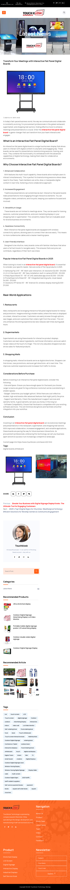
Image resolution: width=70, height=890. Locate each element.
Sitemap (48, 887)
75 (32, 755)
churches (8, 792)
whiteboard (8, 751)
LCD (24, 714)
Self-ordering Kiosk (11, 729)
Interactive (33, 722)
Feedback (40, 840)
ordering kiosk (28, 740)
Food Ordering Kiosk (27, 748)
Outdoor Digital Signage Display (25, 648)
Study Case (40, 821)
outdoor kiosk (25, 744)
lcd (6, 714)
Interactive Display (10, 868)
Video (38, 833)
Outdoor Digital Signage (12, 740)
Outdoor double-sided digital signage (24, 638)
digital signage (22, 718)
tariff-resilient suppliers (12, 781)
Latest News (38, 39)
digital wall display (29, 751)
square (34, 789)
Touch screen (9, 718)
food (6, 733)
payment (30, 785)
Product (39, 817)
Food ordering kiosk (27, 729)
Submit (51, 874)
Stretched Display (10, 857)
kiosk (13, 733)
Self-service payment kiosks (14, 785)
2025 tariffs (26, 778)
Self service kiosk (10, 876)
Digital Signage (9, 865)
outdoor (7, 722)
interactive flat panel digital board (40, 264)
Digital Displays (31, 759)
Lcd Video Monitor (28, 725)
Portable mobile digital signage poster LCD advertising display (25, 627)
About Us (39, 813)
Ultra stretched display (22, 604)
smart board (9, 759)
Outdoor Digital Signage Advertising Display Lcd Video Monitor (24, 617)
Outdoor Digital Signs (11, 778)
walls (6, 774)
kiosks (7, 789)
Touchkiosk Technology (38, 887)
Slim (26, 755)
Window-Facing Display (12, 766)
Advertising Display (20, 722)
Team (38, 829)
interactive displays (11, 748)
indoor (7, 725)
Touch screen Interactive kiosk (14, 737)
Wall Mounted (32, 737)
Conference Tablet (11, 744)
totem (19, 755)
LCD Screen (7, 861)
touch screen (15, 714)
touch (18, 751)
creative (19, 759)
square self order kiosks (20, 789)
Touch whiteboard (25, 733)
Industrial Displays (10, 872)
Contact (39, 837)
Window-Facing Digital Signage (15, 770)
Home (28, 39)
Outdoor (33, 718)
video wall (16, 725)
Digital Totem (9, 755)
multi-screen (16, 774)
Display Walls (33, 770)
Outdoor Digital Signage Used (14, 763)
